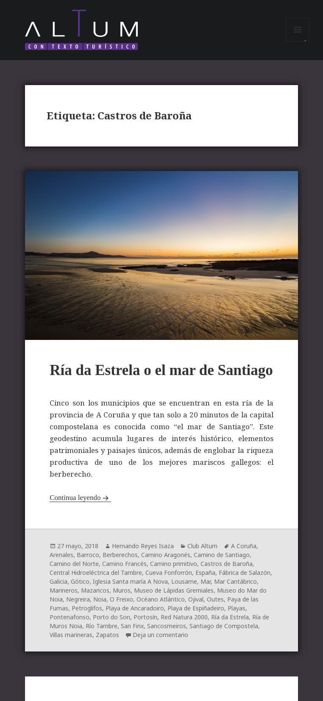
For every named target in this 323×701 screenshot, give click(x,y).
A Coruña (243, 546)
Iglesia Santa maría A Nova (130, 581)
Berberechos (120, 555)
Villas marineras (71, 635)
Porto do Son (111, 617)
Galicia (58, 581)
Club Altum (202, 546)
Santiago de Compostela (223, 626)
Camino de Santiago (222, 555)
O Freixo (121, 599)
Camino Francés (124, 564)
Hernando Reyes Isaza (143, 546)
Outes (215, 599)
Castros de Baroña (226, 564)
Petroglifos (87, 608)
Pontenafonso (69, 617)
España (205, 573)
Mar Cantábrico (235, 581)
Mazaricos (95, 590)
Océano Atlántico (160, 599)
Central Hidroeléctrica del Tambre (96, 573)
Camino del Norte (74, 564)
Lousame (184, 581)
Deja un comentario (160, 635)
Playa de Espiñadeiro (195, 608)
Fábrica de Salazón (244, 573)
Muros (122, 590)
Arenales (61, 555)
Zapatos (107, 635)
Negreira (78, 599)
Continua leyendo (75, 498)
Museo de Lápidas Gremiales (174, 590)
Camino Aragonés (165, 555)
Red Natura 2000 (184, 617)
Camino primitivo (173, 564)
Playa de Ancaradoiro (135, 608)
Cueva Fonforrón (168, 573)
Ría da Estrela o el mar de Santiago (161, 370)
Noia (99, 599)
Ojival (195, 599)
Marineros (64, 590)
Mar (205, 581)
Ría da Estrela (230, 617)
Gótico (80, 581)
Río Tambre (101, 626)
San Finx (132, 626)
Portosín (145, 617)
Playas (236, 608)
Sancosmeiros (166, 626)
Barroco (88, 555)
